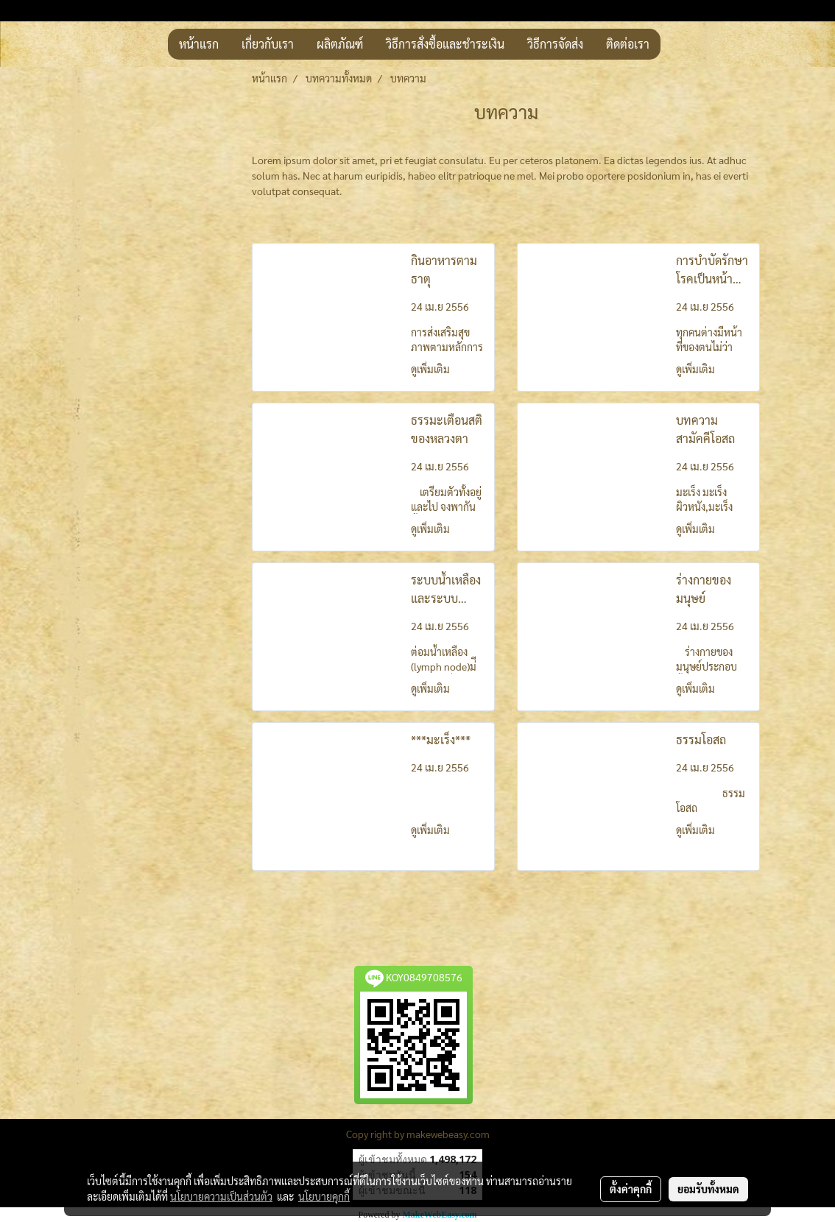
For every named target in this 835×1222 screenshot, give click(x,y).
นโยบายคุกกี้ (324, 1196)
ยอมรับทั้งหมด (708, 1188)
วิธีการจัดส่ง (555, 44)
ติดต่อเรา (627, 44)
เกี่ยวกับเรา (268, 44)
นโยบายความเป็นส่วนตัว (221, 1196)
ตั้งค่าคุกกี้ (631, 1188)
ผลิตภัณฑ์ (340, 44)
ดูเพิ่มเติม (431, 368)
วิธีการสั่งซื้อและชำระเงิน (445, 44)
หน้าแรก (199, 44)
